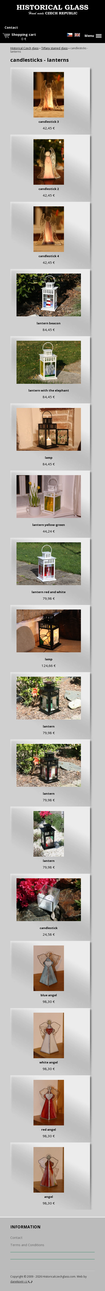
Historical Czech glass (24, 48)
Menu (93, 35)
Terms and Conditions (27, 1245)
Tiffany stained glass (54, 48)
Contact (11, 28)
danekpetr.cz (21, 1281)
